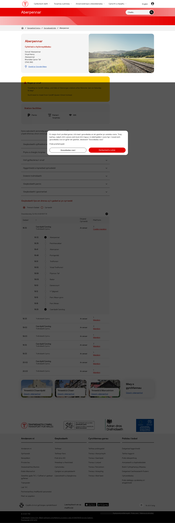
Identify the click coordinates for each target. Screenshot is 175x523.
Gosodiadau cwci (68, 150)
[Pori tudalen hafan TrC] (25, 4)
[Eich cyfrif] (152, 4)
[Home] (22, 28)
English (145, 4)
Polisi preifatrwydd (56, 144)
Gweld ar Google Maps (37, 66)
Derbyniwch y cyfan (107, 150)
